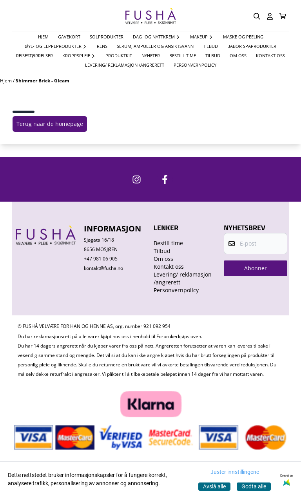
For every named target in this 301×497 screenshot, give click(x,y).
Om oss (238, 55)
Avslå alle (214, 486)
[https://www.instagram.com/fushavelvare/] (137, 179)
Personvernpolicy (195, 65)
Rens (102, 46)
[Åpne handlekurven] (282, 16)
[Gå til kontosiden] (269, 16)
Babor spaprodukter (251, 46)
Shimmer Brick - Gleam (42, 80)
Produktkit (118, 55)
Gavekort (69, 37)
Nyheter (150, 55)
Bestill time (182, 55)
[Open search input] (257, 16)
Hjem (6, 80)
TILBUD (210, 46)
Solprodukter (106, 37)
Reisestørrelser (34, 55)
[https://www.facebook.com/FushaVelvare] (165, 179)
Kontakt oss (270, 55)
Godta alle (253, 486)
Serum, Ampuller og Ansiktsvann (155, 46)
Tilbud (212, 55)
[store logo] (150, 16)
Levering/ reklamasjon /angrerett (124, 65)
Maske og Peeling (243, 37)
